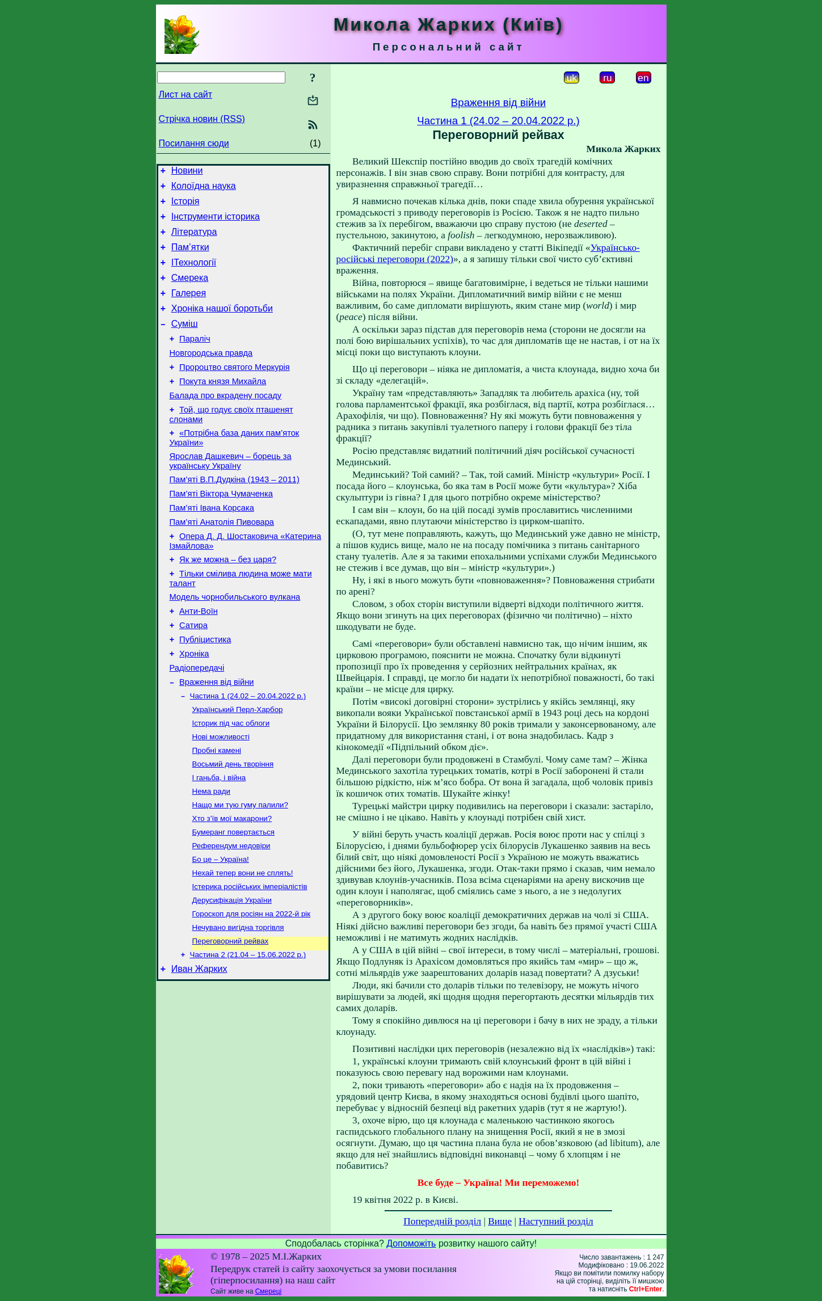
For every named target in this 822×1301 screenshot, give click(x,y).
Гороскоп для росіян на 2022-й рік (251, 989)
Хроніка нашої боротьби (222, 325)
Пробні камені (217, 812)
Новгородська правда (211, 375)
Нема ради (211, 856)
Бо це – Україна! (220, 930)
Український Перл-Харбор (237, 768)
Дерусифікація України (232, 974)
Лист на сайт (186, 94)
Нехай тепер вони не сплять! (242, 945)
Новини (187, 172)
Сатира (193, 674)
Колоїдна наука (203, 189)
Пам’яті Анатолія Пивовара (222, 561)
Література (194, 240)
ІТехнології (194, 274)
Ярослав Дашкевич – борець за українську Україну (231, 493)
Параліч (194, 359)
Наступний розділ (556, 1221)
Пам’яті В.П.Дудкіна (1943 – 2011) (235, 513)
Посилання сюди (194, 143)
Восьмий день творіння (233, 827)
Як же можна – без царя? (227, 602)
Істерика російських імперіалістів (249, 959)
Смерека (190, 291)
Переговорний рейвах (230, 1018)
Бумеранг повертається (233, 900)
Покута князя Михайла (222, 406)
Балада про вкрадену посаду (226, 422)
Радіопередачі (197, 722)
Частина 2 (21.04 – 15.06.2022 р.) (248, 1033)
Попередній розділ (442, 1221)
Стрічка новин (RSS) (202, 119)
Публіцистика (205, 690)
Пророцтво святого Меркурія (234, 390)
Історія (185, 206)
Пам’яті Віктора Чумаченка (221, 529)
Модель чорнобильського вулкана (235, 642)
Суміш (184, 342)
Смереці (268, 1291)
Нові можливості (221, 797)
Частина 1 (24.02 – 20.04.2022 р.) (248, 753)
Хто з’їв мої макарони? (232, 886)
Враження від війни (216, 738)
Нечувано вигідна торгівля (238, 1004)
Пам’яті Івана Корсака (212, 545)
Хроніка (194, 706)
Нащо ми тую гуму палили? (240, 871)
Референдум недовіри (231, 915)
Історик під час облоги (231, 782)
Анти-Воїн (198, 658)
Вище (500, 1221)
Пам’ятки (190, 257)
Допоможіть (411, 1243)
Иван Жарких (199, 1049)
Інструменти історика (215, 223)
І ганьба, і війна (219, 841)
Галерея (188, 308)
